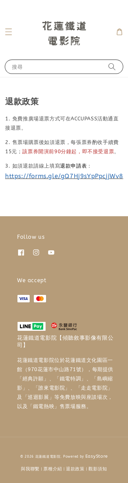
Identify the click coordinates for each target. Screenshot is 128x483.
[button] (8, 31)
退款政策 (75, 468)
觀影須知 (97, 468)
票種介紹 (52, 468)
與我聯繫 (30, 468)
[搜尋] (112, 66)
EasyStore (96, 456)
